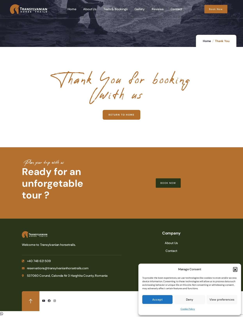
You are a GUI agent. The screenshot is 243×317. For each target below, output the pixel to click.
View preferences (221, 300)
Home (207, 41)
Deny (189, 300)
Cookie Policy (188, 309)
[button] (235, 269)
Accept (157, 300)
